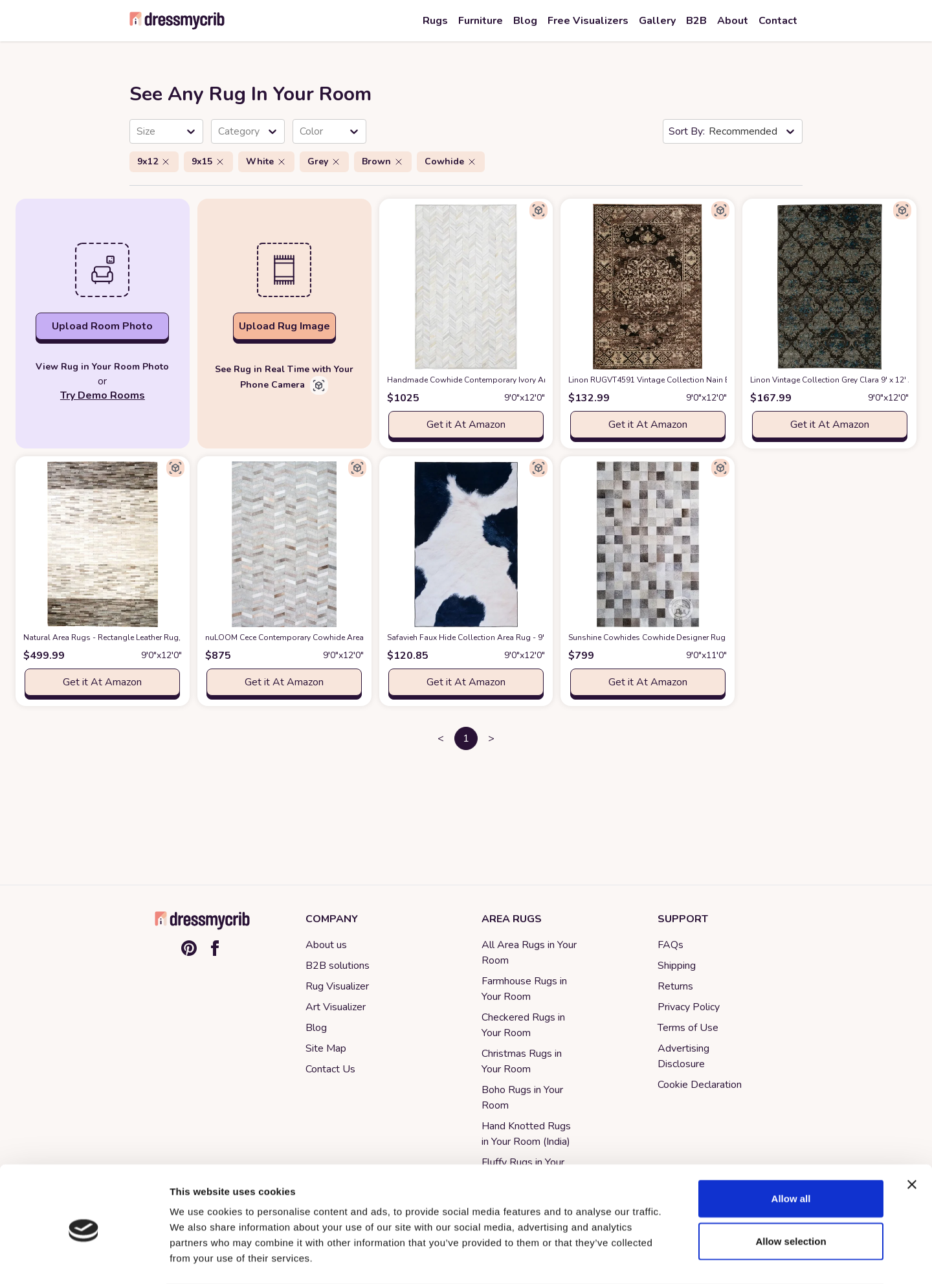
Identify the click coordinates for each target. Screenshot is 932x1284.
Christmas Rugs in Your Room (522, 1061)
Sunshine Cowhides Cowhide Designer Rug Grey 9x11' (687, 637)
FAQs (670, 945)
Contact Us (330, 1069)
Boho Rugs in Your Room (522, 1097)
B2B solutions (337, 965)
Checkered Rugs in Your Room (523, 1025)
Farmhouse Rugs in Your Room (524, 989)
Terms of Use (688, 1028)
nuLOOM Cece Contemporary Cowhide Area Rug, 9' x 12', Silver (340, 637)
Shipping (677, 965)
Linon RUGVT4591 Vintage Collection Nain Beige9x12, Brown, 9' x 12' (714, 380)
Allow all (791, 1146)
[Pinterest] (189, 948)
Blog (316, 1028)
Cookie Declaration (700, 1085)
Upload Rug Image (284, 326)
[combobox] (138, 131)
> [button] (491, 738)
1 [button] (466, 738)
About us (326, 945)
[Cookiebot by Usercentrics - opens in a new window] (83, 1258)
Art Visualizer (335, 1007)
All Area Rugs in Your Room (529, 953)
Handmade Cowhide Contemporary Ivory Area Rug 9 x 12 (512, 380)
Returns (675, 986)
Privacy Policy (689, 1007)
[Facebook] (215, 948)
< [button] (441, 738)
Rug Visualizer (337, 986)
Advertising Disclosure (683, 1056)
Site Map (325, 1048)
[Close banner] (911, 1132)
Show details (679, 1258)
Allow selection (790, 1189)
